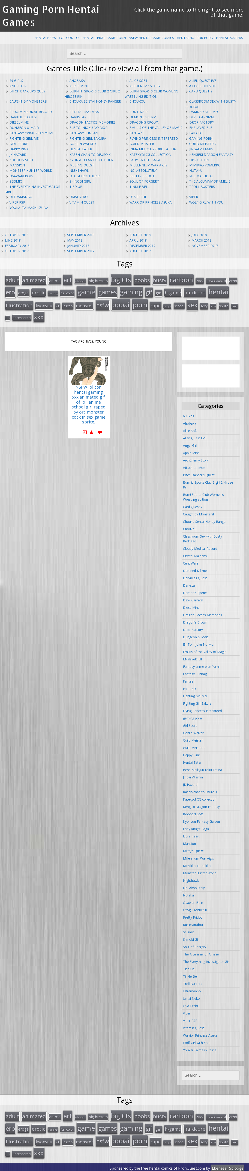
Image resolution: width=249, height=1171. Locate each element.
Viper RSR (17, 202)
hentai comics (161, 1166)
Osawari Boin (21, 176)
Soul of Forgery (144, 181)
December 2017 (142, 245)
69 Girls (16, 80)
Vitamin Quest (81, 202)
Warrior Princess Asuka (150, 202)
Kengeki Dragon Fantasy (211, 154)
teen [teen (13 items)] (234, 305)
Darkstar (77, 117)
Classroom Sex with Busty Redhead (202, 537)
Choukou (137, 101)
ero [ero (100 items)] (10, 291)
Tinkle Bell (139, 186)
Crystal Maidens (84, 111)
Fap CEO (196, 133)
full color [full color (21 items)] (67, 292)
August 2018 (140, 235)
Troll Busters (202, 186)
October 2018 (17, 235)
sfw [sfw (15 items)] (213, 305)
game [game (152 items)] (86, 291)
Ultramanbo (20, 197)
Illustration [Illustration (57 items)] (19, 304)
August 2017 (140, 251)
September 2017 (80, 251)
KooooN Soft (21, 160)
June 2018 (13, 240)
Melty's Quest (81, 165)
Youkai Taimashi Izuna (28, 207)
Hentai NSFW (45, 37)
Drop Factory (201, 122)
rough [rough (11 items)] (167, 305)
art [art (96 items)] (68, 279)
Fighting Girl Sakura (87, 138)
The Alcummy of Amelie (209, 181)
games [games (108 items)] (107, 291)
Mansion (17, 165)
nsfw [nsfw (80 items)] (102, 304)
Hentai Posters (229, 37)
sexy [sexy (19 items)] (204, 305)
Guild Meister (141, 144)
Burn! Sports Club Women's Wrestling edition (203, 496)
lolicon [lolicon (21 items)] (68, 305)
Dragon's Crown (144, 122)
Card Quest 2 (200, 91)
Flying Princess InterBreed (153, 138)
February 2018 (17, 245)
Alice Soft (138, 80)
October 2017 (17, 251)
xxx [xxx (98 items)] (39, 315)
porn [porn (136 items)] (140, 303)
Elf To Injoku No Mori (88, 127)
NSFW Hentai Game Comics (151, 37)
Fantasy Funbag (83, 133)
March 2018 (201, 240)
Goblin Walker (82, 144)
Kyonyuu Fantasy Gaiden (91, 160)
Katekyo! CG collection (150, 154)
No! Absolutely (143, 170)
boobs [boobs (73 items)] (142, 280)
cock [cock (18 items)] (199, 280)
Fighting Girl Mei (24, 138)
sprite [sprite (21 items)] (223, 305)
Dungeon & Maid (24, 127)
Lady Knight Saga (144, 160)
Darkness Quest (23, 117)
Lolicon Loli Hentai (76, 37)
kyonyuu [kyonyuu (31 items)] (44, 305)
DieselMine (19, 122)
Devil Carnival (202, 117)
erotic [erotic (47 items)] (38, 292)
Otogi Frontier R (84, 176)
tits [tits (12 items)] (7, 317)
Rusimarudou (201, 176)
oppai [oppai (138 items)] (120, 303)
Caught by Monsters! (28, 101)
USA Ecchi (137, 197)
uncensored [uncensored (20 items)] (22, 316)
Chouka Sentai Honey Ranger (95, 101)
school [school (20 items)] (179, 305)
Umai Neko (78, 197)
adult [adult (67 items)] (12, 280)
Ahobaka (77, 80)
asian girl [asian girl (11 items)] (80, 281)
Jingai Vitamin (201, 149)
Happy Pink (18, 149)
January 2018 (78, 245)
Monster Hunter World (30, 170)
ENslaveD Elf (200, 127)
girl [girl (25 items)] (159, 292)
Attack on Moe (202, 86)
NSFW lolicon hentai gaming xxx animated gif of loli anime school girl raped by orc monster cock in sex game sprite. (88, 404)
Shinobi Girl (80, 181)
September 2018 (80, 235)
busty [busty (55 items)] (159, 279)
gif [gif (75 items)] (149, 292)
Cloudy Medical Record (30, 111)
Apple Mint (79, 86)
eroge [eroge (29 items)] (23, 292)
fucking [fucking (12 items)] (52, 293)
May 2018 (74, 240)
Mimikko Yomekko (205, 165)
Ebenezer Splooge (227, 1166)
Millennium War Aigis (148, 165)
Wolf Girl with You (206, 202)
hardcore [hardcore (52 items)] (194, 292)
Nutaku (196, 170)
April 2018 (138, 240)
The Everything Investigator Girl (206, 960)
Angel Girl (18, 86)
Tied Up (75, 186)
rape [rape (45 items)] (155, 304)
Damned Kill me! (203, 111)
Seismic (15, 181)
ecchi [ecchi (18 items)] (233, 280)
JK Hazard (18, 154)
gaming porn (201, 138)
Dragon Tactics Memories (92, 122)
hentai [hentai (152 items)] (218, 291)
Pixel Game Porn (111, 37)
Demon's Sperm (142, 117)
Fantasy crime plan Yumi (31, 133)
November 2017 (205, 245)
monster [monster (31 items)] (84, 305)
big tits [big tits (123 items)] (121, 279)
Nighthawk (79, 170)
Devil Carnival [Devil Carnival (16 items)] (216, 281)
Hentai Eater (80, 149)
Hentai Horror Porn (195, 37)
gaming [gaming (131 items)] (131, 291)
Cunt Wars (138, 111)
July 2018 (199, 235)
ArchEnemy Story (144, 86)
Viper (193, 197)
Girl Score (18, 144)
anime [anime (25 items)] (54, 280)
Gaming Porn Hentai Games (50, 15)
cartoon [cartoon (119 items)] (181, 279)
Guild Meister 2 (202, 144)
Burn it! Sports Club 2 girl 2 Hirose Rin (208, 483)
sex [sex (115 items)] (192, 304)
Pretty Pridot (142, 176)
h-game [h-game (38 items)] (173, 292)
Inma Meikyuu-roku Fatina (152, 149)
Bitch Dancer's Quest (28, 91)
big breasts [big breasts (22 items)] (98, 280)
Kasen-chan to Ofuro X (90, 154)
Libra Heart (199, 160)
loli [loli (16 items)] (58, 305)
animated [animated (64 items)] (34, 280)
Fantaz (135, 133)
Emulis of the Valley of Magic (156, 127)
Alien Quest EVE (202, 80)
